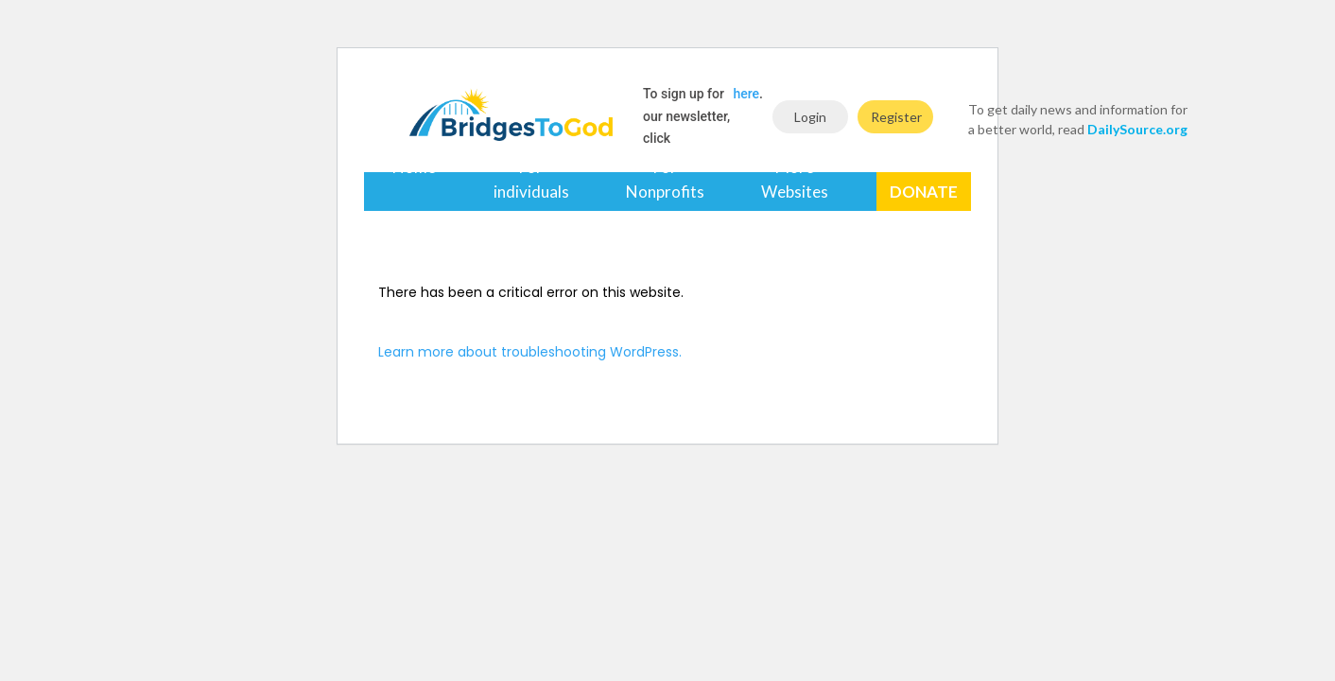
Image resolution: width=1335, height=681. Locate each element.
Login (810, 117)
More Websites (794, 179)
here (747, 93)
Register (896, 117)
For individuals (531, 179)
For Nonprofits (665, 179)
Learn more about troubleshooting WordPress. (530, 351)
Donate (924, 191)
